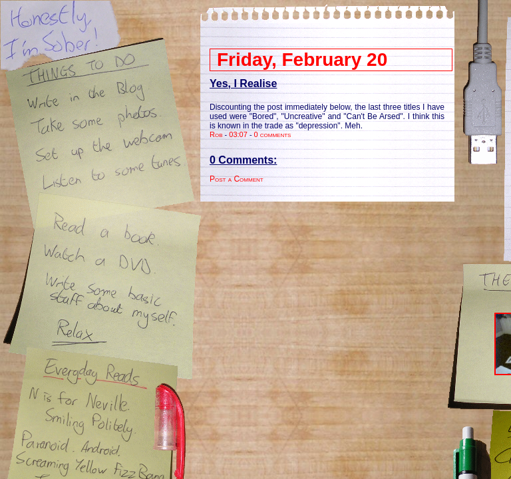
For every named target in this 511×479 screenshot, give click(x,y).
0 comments (272, 134)
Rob (216, 134)
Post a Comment (236, 179)
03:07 (238, 134)
